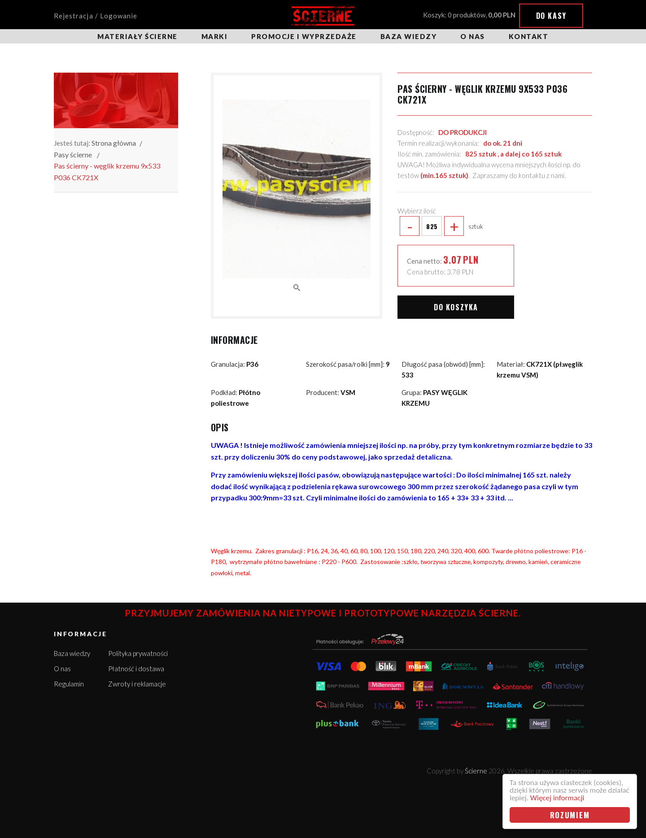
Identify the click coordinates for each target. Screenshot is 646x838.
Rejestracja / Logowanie (95, 16)
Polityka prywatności (138, 653)
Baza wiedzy (408, 36)
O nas (472, 36)
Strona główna (114, 143)
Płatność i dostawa (136, 668)
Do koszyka (456, 307)
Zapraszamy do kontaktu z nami (518, 175)
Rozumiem (570, 815)
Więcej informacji (557, 798)
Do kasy (551, 15)
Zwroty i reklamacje (137, 684)
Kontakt (529, 36)
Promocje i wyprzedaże (304, 36)
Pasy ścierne (73, 154)
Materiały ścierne (137, 36)
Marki (214, 36)
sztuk (440, 226)
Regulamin (69, 684)
